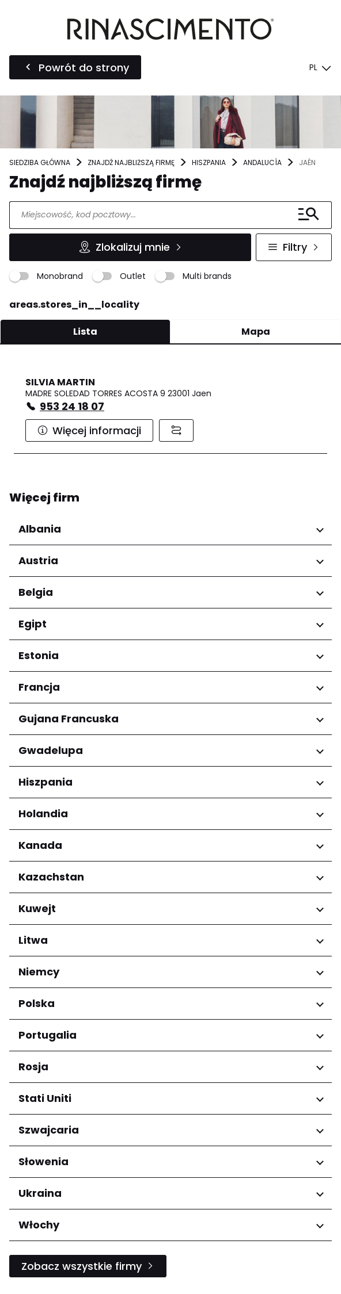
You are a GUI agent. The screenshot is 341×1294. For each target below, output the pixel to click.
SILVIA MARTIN (60, 382)
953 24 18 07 (72, 406)
